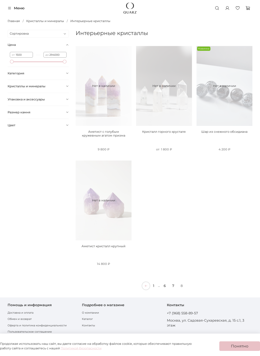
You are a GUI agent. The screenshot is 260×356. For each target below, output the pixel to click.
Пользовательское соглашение (30, 331)
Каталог (87, 319)
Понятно (239, 346)
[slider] (12, 61)
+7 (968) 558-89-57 (182, 313)
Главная (14, 21)
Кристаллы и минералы (45, 21)
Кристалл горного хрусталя (164, 132)
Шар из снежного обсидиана (224, 132)
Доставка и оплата (20, 312)
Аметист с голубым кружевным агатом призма (103, 133)
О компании (90, 312)
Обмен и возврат (20, 319)
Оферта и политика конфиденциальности (37, 325)
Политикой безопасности (81, 348)
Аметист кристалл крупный (103, 246)
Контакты (88, 325)
